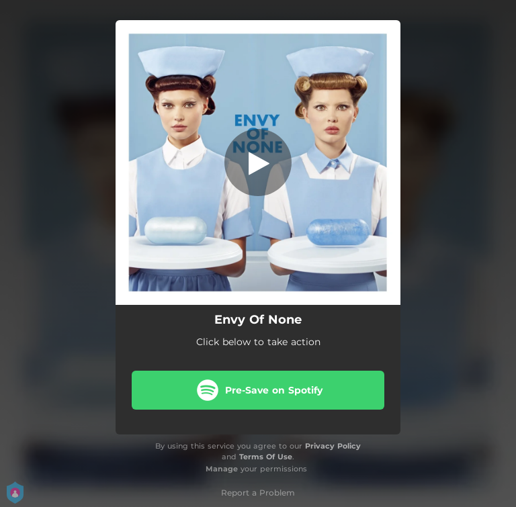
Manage (222, 468)
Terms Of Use (265, 456)
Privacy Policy (333, 446)
